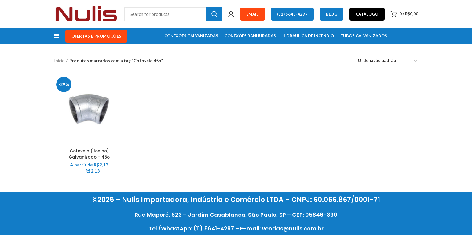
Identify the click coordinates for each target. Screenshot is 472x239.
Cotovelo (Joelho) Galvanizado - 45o (89, 157)
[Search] (173, 16)
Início (59, 64)
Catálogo (367, 15)
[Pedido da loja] (387, 65)
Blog (331, 15)
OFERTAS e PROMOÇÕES (96, 39)
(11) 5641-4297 (292, 15)
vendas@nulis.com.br (293, 232)
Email (252, 15)
